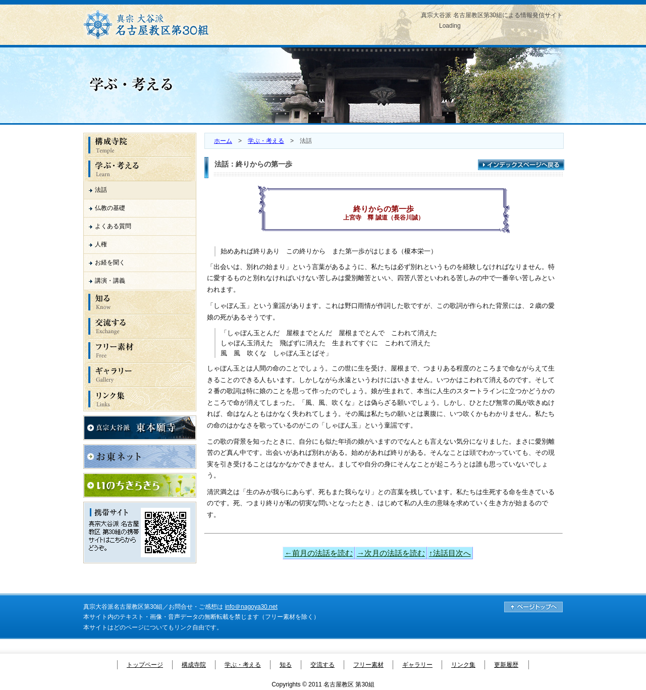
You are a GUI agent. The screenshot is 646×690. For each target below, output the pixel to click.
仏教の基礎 (110, 207)
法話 (101, 189)
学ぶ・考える (266, 140)
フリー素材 (368, 664)
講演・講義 (110, 280)
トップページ (145, 664)
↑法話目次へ (450, 553)
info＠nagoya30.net (251, 606)
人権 (101, 244)
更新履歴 (506, 664)
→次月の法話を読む (391, 553)
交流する (322, 664)
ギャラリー (417, 664)
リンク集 (463, 664)
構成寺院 (194, 664)
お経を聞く (110, 262)
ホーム (223, 140)
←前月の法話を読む (319, 553)
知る (286, 664)
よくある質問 (113, 226)
